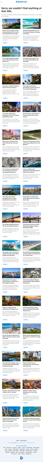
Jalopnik (36, 449)
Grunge (9, 449)
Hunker (27, 449)
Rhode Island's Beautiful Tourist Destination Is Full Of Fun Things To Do (31, 337)
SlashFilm (7, 452)
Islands (31, 449)
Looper (6, 450)
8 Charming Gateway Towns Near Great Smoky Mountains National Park (31, 309)
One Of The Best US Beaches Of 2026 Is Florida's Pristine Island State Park (11, 337)
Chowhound (9, 447)
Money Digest (16, 450)
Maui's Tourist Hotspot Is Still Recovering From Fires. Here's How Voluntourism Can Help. (11, 32)
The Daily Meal (29, 452)
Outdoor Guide (29, 450)
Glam (6, 449)
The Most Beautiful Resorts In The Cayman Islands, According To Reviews (31, 32)
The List (34, 452)
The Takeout (14, 453)
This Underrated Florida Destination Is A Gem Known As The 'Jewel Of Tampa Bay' (31, 87)
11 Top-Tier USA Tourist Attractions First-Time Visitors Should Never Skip (11, 115)
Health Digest (15, 449)
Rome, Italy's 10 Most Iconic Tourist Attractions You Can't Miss (10, 143)
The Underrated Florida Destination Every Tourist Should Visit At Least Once (10, 198)
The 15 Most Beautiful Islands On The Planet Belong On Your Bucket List (11, 60)
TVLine (19, 453)
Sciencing (35, 450)
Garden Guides (36, 447)
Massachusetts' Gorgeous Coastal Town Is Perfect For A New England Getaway (10, 281)
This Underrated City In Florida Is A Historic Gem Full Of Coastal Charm (31, 420)
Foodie (23, 447)
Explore (19, 447)
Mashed (10, 450)
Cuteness (15, 447)
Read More (5, 42)
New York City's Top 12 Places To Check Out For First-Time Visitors (31, 115)
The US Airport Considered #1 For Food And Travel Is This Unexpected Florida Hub (11, 170)
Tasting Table (21, 452)
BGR (4, 447)
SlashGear (13, 452)
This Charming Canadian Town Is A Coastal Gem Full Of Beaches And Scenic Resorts (11, 364)
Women (23, 453)
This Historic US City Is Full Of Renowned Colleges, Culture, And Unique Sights (31, 226)
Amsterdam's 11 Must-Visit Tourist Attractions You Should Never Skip (31, 198)
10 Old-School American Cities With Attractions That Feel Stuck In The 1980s (11, 420)
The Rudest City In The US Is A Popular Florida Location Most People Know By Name (11, 253)
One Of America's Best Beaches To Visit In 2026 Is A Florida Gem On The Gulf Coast (31, 253)
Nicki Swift (22, 450)
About (17, 440)
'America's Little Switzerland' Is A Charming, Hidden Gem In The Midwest (31, 143)
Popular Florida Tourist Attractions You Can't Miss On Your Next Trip (31, 364)
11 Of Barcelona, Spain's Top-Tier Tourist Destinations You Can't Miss (31, 60)
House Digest (22, 449)
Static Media (14, 442)
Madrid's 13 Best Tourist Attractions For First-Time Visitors (30, 392)
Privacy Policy (23, 440)
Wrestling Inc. (29, 453)
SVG (17, 452)
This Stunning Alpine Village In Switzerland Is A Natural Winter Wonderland (31, 281)
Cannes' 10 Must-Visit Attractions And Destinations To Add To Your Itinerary (31, 170)
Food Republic (29, 447)
